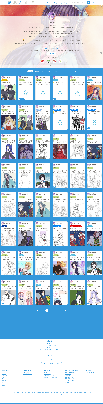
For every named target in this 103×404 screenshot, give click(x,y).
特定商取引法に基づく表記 (50, 377)
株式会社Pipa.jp (90, 372)
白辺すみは (51, 23)
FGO (48, 71)
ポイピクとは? (26, 372)
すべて (30, 71)
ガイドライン (47, 374)
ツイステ (61, 71)
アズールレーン (70, 71)
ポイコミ (67, 382)
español (4, 374)
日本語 (3, 385)
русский (4, 384)
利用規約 (46, 372)
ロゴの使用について (70, 380)
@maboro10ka (52, 25)
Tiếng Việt (4, 375)
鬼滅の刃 (54, 71)
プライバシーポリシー (49, 375)
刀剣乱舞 (36, 71)
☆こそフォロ (51, 53)
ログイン (51, 355)
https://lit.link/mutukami (51, 48)
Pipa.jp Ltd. (60, 394)
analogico (55, 394)
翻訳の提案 (9, 370)
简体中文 (4, 379)
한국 (3, 377)
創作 (43, 71)
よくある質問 (68, 375)
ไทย (3, 382)
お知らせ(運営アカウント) (71, 372)
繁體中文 (4, 380)
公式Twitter (68, 374)
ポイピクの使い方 (27, 374)
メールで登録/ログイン (51, 364)
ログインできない (69, 379)
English (4, 372)
